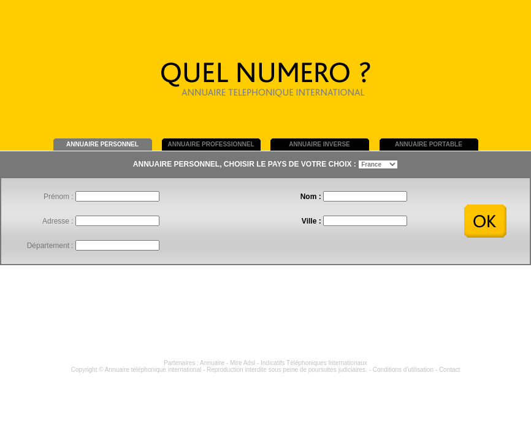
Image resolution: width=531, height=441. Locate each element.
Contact (449, 369)
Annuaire (212, 363)
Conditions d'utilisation (403, 369)
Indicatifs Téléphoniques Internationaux (314, 363)
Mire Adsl (242, 363)
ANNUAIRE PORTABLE (428, 144)
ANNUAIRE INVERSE (319, 144)
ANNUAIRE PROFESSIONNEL (210, 144)
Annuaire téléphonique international (153, 369)
